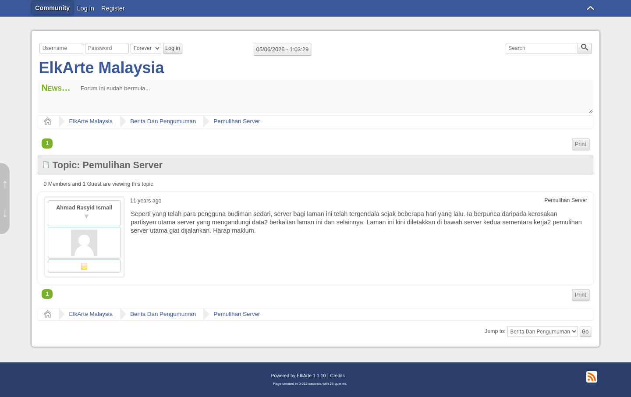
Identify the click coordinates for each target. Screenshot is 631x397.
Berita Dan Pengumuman (163, 121)
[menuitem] (580, 144)
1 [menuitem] (47, 143)
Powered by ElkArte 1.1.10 (298, 375)
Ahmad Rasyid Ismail (84, 207)
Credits (337, 375)
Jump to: (495, 332)
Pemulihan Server (236, 121)
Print (580, 144)
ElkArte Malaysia (101, 68)
